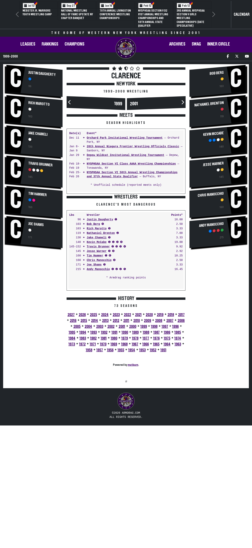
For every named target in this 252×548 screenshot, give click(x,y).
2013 (105, 382)
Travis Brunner (40, 164)
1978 (135, 400)
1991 (114, 394)
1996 (175, 388)
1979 (124, 400)
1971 (93, 405)
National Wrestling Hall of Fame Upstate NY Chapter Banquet (77, 14)
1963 (178, 405)
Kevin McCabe (97, 303)
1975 (167, 400)
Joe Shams (36, 224)
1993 (93, 394)
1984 (72, 400)
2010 (136, 382)
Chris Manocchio (99, 321)
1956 (110, 411)
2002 (111, 388)
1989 (135, 394)
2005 (77, 388)
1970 (103, 405)
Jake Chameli (38, 134)
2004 (88, 388)
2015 (84, 382)
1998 (154, 388)
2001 (134, 103)
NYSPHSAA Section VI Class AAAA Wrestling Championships (131, 164)
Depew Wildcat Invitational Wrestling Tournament (125, 155)
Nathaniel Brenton (101, 294)
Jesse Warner (97, 312)
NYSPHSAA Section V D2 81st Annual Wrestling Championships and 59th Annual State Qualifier (153, 18)
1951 (163, 411)
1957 (99, 411)
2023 (116, 376)
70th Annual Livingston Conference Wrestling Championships (115, 14)
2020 (149, 376)
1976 (156, 400)
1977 (146, 400)
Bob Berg (93, 285)
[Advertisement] (34, 317)
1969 (114, 405)
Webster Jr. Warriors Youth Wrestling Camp (37, 12)
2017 (181, 376)
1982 (93, 400)
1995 (72, 394)
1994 (82, 394)
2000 (132, 388)
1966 (145, 405)
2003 (99, 388)
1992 (104, 394)
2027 (71, 376)
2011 (126, 382)
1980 (114, 400)
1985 (177, 394)
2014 (94, 382)
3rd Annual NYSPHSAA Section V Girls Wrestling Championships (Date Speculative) (191, 18)
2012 (116, 382)
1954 (131, 411)
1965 (156, 405)
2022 (127, 376)
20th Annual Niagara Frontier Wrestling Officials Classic (133, 146)
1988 (146, 394)
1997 (165, 388)
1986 (167, 394)
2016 (73, 382)
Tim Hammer (37, 194)
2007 (169, 382)
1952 (153, 411)
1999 (118, 103)
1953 (142, 411)
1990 (125, 394)
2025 (93, 376)
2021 (138, 376)
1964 (167, 405)
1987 (156, 394)
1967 (135, 405)
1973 (72, 405)
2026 (82, 376)
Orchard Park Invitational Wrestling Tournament (125, 138)
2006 (181, 382)
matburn (133, 426)
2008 (158, 382)
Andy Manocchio (98, 330)
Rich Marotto (39, 103)
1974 (177, 400)
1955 (121, 411)
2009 (147, 382)
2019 (160, 376)
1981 (104, 400)
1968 (124, 405)
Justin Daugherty (41, 73)
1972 (82, 405)
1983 (83, 400)
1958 (89, 411)
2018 (171, 376)
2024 (105, 376)
